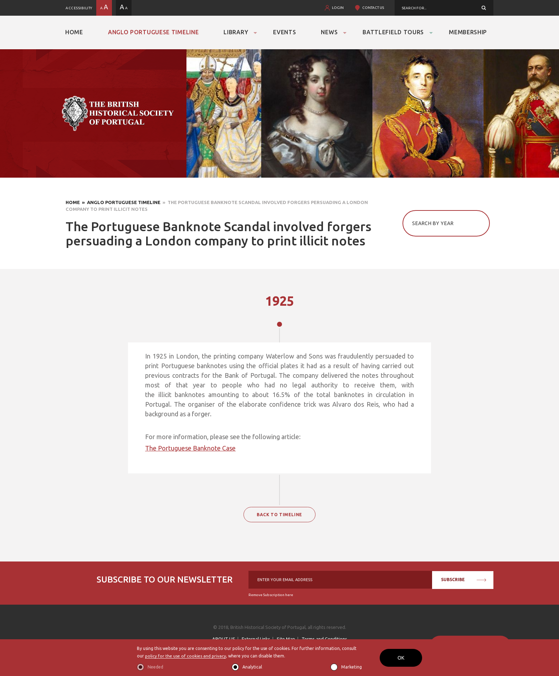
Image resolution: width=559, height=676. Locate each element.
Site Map (286, 638)
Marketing (351, 667)
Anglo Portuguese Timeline (153, 32)
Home (74, 32)
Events (284, 32)
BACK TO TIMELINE (279, 514)
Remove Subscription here (270, 595)
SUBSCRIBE (463, 579)
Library (236, 32)
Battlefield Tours (393, 32)
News (329, 32)
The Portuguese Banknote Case (190, 448)
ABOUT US (223, 638)
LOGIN (338, 8)
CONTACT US (373, 8)
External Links (256, 638)
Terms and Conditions (324, 638)
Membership (468, 32)
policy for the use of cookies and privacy (185, 656)
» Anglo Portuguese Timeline (120, 202)
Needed (155, 667)
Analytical (252, 667)
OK (401, 658)
